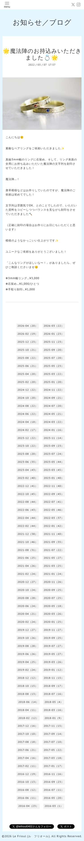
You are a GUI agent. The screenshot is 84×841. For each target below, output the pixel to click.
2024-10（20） (27, 397)
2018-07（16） (54, 694)
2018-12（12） (27, 677)
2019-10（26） (27, 638)
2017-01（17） (54, 766)
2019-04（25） (27, 662)
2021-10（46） (27, 542)
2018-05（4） (54, 702)
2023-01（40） (54, 478)
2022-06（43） (27, 509)
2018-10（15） (27, 685)
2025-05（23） (54, 366)
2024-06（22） (27, 413)
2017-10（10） (28, 733)
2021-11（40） (54, 534)
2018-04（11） (27, 710)
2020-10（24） (27, 590)
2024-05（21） (54, 413)
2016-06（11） (27, 797)
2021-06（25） (27, 557)
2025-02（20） (27, 382)
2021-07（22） (54, 550)
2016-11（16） (54, 774)
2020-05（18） (54, 606)
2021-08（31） (27, 550)
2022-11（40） (54, 486)
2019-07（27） (54, 646)
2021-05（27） (54, 557)
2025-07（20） (54, 357)
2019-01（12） (54, 669)
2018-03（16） (54, 710)
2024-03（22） (54, 422)
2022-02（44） (27, 525)
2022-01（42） (54, 525)
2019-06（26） (27, 654)
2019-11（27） (54, 629)
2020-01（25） (54, 621)
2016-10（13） (27, 781)
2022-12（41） (27, 486)
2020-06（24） (27, 606)
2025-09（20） (54, 349)
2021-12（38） (27, 534)
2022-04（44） (27, 517)
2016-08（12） (27, 789)
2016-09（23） (54, 781)
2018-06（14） (28, 702)
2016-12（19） (27, 774)
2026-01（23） (54, 333)
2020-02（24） (27, 621)
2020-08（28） (27, 598)
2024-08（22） (27, 405)
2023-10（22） (27, 445)
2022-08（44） (27, 501)
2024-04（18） (27, 422)
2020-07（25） (54, 598)
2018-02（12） (28, 718)
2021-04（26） (27, 565)
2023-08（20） (27, 453)
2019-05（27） (54, 654)
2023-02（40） (27, 478)
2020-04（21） (27, 613)
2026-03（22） (54, 325)
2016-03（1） (54, 806)
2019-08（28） (27, 646)
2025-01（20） (54, 382)
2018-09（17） (54, 685)
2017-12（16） (28, 725)
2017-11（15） (54, 725)
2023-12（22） (27, 438)
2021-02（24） (27, 573)
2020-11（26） (54, 582)
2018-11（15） (54, 677)
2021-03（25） (54, 565)
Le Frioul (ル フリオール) (31, 836)
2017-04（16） (28, 758)
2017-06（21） (28, 750)
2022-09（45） (54, 494)
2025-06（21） (27, 366)
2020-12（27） (27, 582)
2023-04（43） (27, 469)
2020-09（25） (54, 590)
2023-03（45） (54, 469)
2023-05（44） (54, 461)
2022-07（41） (54, 501)
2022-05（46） (54, 509)
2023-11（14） (54, 438)
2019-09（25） (54, 638)
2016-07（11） (54, 789)
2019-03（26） (54, 662)
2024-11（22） (54, 389)
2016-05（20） (54, 797)
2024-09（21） (54, 397)
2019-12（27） (27, 629)
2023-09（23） (54, 445)
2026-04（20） (27, 325)
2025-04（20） (27, 374)
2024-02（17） (27, 430)
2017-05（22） (54, 750)
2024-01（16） (54, 430)
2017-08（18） (28, 741)
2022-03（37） (54, 517)
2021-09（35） (54, 542)
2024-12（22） (27, 389)
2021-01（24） (54, 573)
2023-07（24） (54, 453)
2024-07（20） (54, 405)
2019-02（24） (27, 669)
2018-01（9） (54, 718)
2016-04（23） (28, 806)
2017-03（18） (54, 758)
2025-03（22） (54, 374)
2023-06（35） (27, 461)
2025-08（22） (27, 357)
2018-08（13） (27, 694)
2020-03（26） (54, 613)
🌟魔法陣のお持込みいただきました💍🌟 (42, 54)
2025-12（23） (27, 341)
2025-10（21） (27, 349)
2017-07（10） (54, 741)
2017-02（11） (28, 766)
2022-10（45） (27, 494)
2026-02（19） (27, 333)
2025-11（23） (54, 341)
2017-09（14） (54, 733)
